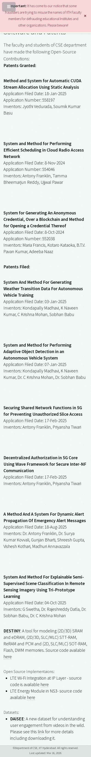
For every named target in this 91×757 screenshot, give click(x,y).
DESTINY (11, 631)
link (41, 731)
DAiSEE (17, 719)
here (7, 656)
